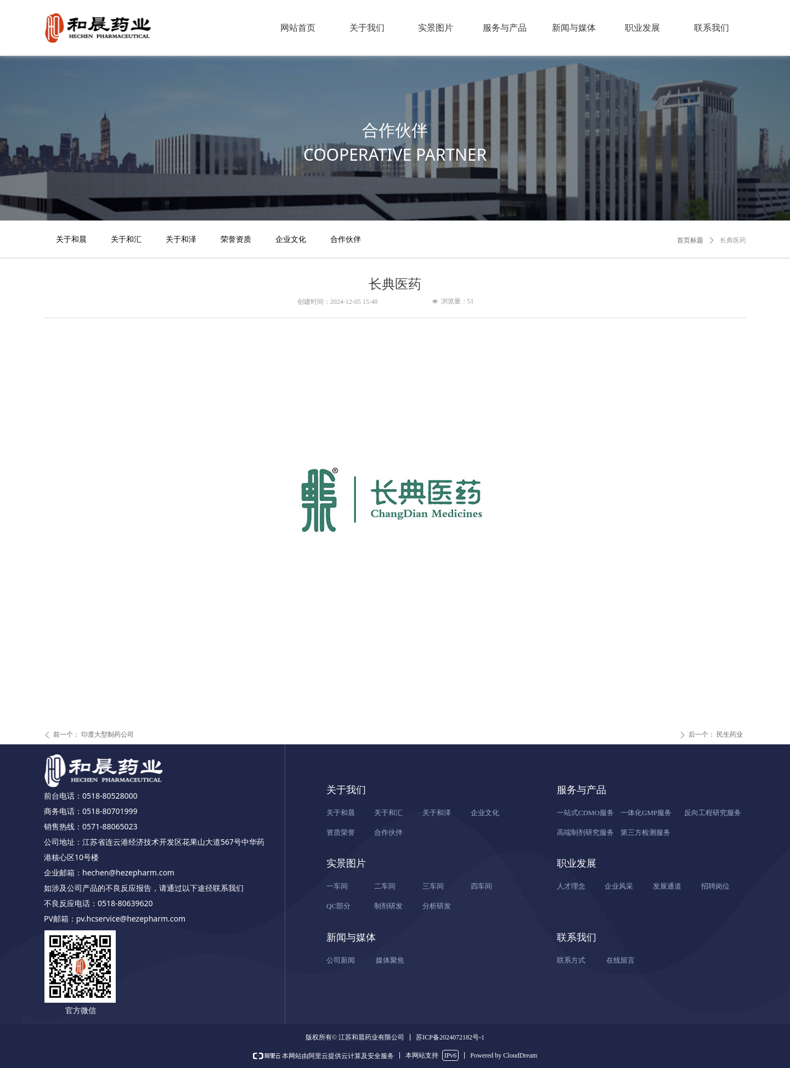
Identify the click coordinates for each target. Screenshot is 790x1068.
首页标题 (690, 240)
